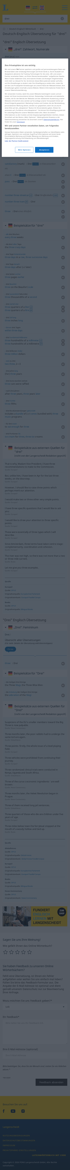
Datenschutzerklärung (51, 183)
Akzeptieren (44, 214)
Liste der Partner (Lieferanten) (16, 205)
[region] (35, 172)
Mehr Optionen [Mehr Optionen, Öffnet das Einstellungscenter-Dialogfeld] (24, 214)
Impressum (21, 186)
